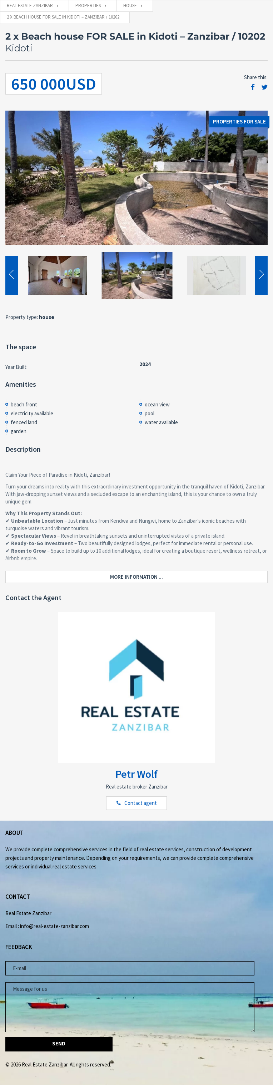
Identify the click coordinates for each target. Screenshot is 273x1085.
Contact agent (140, 803)
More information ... (136, 576)
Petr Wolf (136, 774)
